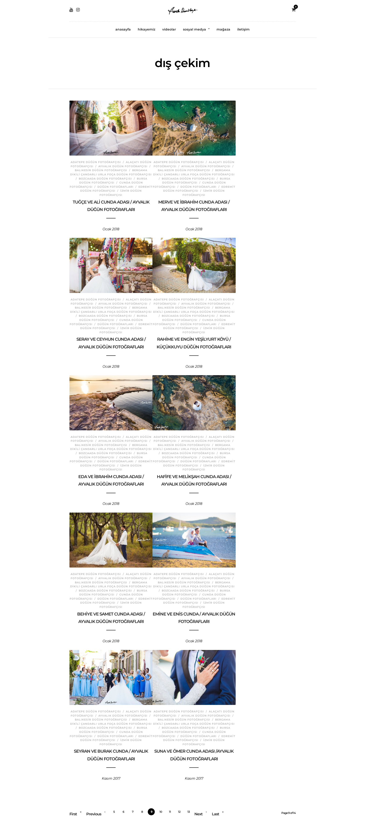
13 (188, 811)
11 (170, 811)
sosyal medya (194, 29)
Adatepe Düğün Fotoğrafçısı (98, 157)
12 (179, 811)
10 (160, 811)
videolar (169, 29)
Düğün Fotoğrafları (94, 186)
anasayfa (123, 29)
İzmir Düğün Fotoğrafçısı (121, 190)
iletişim (243, 29)
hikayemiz (146, 29)
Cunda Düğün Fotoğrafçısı (121, 182)
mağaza (223, 29)
